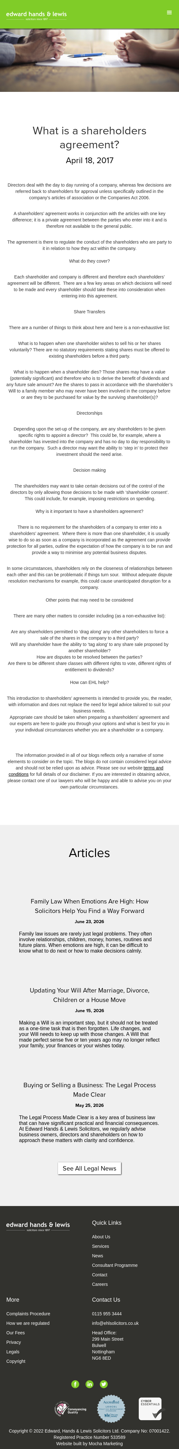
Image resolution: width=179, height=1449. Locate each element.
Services (100, 1246)
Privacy (13, 1342)
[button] (169, 12)
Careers (100, 1284)
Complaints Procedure (28, 1313)
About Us (101, 1236)
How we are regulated (27, 1323)
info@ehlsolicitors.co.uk (115, 1323)
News (97, 1255)
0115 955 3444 (107, 1313)
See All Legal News (89, 1168)
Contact (99, 1274)
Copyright (15, 1361)
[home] (36, 16)
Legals (12, 1351)
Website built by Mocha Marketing (89, 1443)
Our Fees (15, 1332)
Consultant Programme (115, 1265)
